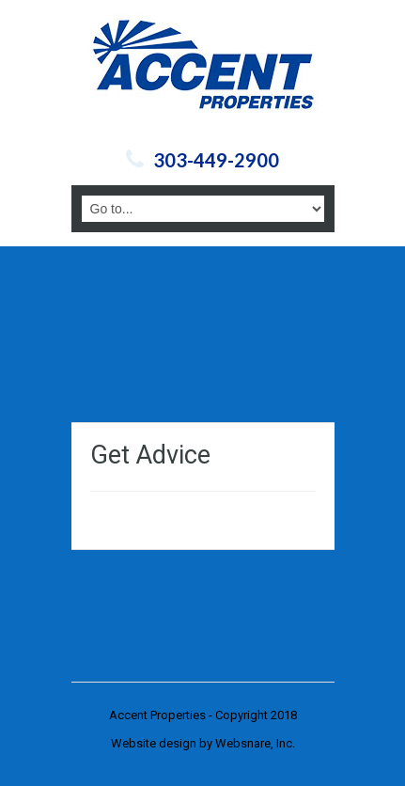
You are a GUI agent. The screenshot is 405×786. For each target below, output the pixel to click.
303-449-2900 (216, 159)
